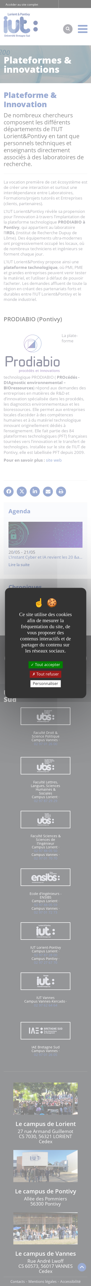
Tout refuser (45, 674)
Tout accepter (45, 664)
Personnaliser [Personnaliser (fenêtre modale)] (45, 683)
